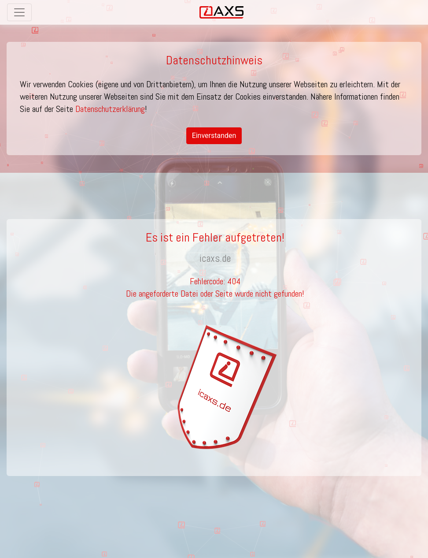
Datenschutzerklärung (110, 109)
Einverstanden (214, 135)
